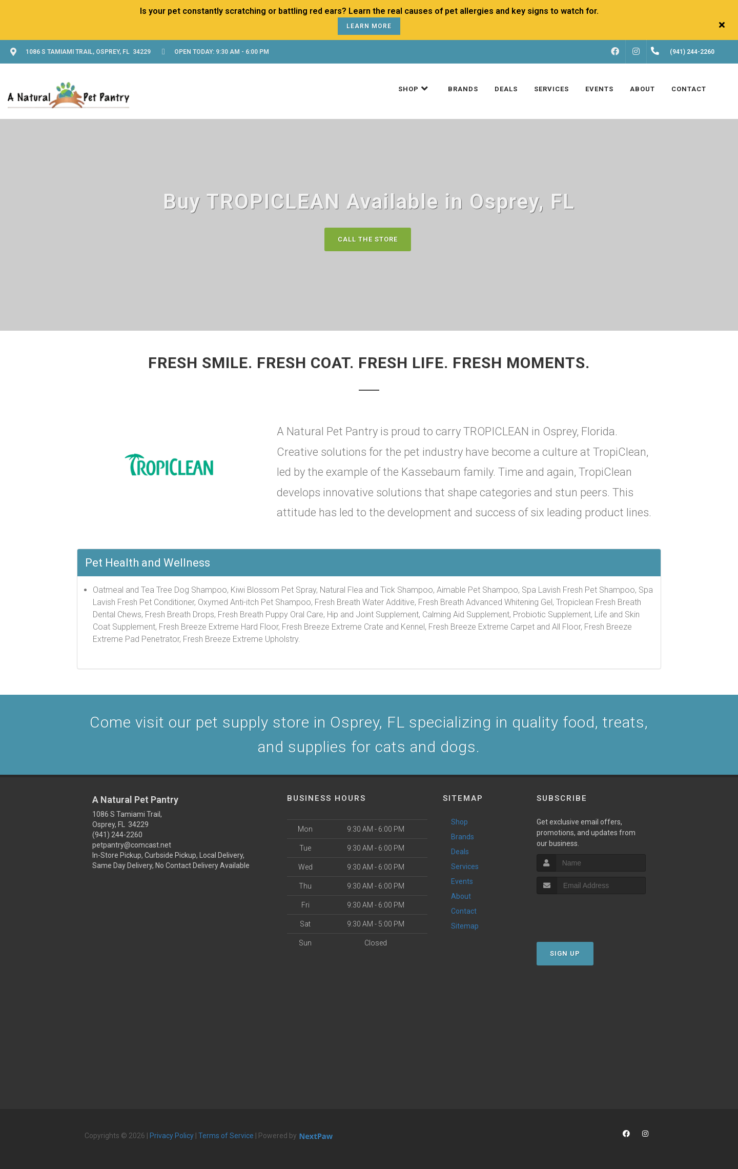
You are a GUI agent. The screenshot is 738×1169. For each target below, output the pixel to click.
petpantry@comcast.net (131, 845)
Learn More (369, 26)
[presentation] (591, 913)
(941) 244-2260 (117, 835)
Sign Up (565, 953)
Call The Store (368, 239)
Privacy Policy (172, 1136)
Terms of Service (226, 1136)
